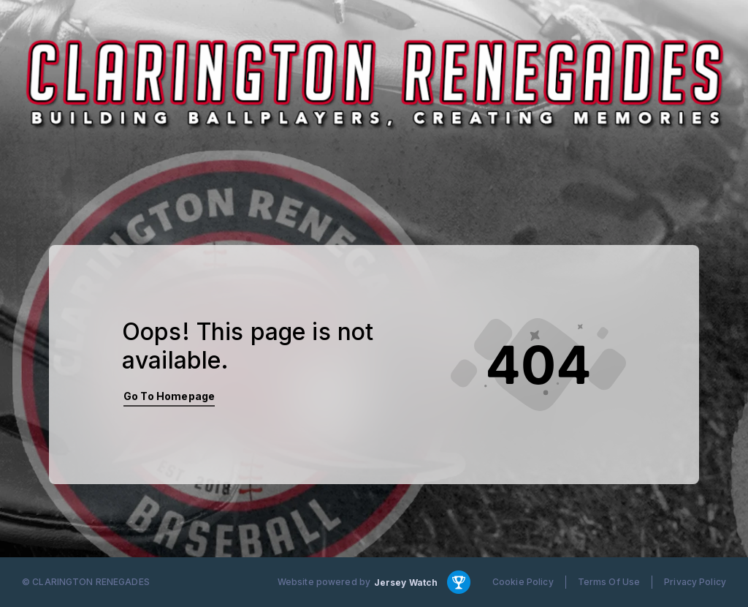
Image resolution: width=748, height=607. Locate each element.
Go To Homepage (169, 396)
